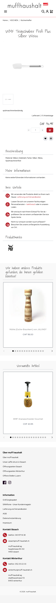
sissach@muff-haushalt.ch (18, 541)
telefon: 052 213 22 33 (17, 564)
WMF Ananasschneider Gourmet (28, 419)
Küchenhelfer (26, 20)
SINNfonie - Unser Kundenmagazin (17, 504)
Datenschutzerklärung (12, 518)
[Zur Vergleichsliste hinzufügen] (51, 138)
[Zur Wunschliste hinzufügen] (45, 138)
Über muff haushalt (10, 457)
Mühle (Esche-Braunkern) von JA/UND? (28, 329)
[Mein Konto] (47, 11)
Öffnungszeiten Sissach (12, 466)
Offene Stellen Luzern (12, 476)
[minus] (28, 130)
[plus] (42, 130)
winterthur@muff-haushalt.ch (20, 570)
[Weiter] (52, 351)
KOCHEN (14, 20)
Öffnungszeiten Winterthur (14, 471)
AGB (5, 513)
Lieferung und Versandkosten (29, 197)
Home (5, 20)
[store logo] (28, 5)
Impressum (7, 523)
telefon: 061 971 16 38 (17, 535)
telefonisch (31, 204)
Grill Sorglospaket (10, 500)
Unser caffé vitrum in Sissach (14, 462)
